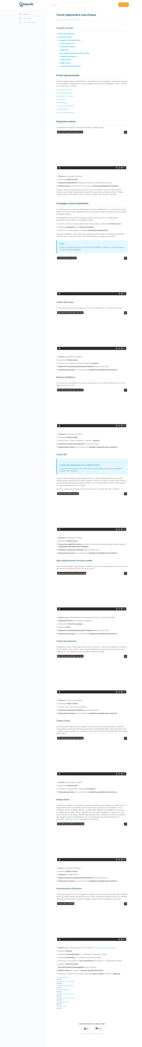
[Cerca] (71, 5)
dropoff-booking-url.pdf (65, 994)
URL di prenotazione (66, 112)
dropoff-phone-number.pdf (66, 998)
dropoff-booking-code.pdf (66, 985)
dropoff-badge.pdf (63, 990)
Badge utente (74, 819)
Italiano (26, 14)
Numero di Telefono (66, 96)
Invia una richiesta (29, 22)
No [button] (100, 1029)
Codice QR (62, 99)
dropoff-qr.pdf (61, 1006)
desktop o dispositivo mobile (104, 948)
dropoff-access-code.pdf (65, 981)
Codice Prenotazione (66, 106)
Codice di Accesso (65, 93)
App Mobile (62, 103)
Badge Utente (63, 109)
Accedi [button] (122, 4)
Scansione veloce (64, 90)
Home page (27, 18)
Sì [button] (87, 1029)
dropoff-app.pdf (62, 977)
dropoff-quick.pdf (63, 1002)
